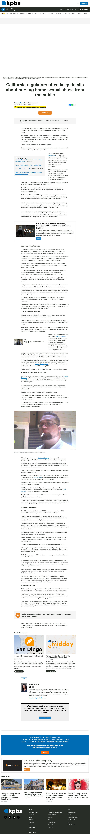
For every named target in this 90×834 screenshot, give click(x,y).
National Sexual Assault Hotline (23, 168)
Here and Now (72, 10)
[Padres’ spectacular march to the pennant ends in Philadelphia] (61, 644)
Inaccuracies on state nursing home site (29, 656)
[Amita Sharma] (24, 687)
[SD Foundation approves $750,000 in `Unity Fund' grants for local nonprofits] (34, 784)
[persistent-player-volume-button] (7, 10)
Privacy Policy (32, 827)
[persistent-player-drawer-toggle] (84, 10)
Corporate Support (72, 812)
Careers (30, 817)
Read (38, 238)
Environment (49, 792)
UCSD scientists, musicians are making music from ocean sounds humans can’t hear (56, 796)
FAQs (49, 819)
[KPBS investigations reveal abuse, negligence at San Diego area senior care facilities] (25, 231)
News (15, 14)
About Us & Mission (33, 812)
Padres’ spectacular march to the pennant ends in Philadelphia (58, 657)
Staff (30, 829)
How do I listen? (51, 822)
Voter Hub (9, 14)
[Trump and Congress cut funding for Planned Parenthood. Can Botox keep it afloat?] (11, 784)
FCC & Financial (32, 819)
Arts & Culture (39, 14)
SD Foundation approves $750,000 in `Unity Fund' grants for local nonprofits (33, 794)
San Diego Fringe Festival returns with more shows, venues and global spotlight (78, 795)
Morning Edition (14, 10)
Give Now (84, 4)
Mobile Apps (31, 822)
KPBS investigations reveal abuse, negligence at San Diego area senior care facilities (53, 226)
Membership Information (73, 817)
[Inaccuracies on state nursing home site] (29, 644)
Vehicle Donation (71, 824)
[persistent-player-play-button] (3, 10)
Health (25, 339)
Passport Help (51, 824)
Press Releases (32, 824)
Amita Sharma (20, 103)
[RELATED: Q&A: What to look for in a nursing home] (18, 342)
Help (85, 14)
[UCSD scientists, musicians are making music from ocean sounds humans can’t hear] (56, 784)
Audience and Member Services (55, 812)
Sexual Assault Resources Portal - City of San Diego (28, 165)
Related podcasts (21, 633)
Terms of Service (32, 832)
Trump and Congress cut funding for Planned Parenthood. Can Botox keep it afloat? (10, 796)
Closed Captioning (52, 814)
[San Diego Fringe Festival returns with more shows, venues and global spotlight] (78, 784)
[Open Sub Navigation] (17, 14)
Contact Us (50, 817)
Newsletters (31, 814)
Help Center (50, 827)
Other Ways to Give (72, 819)
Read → (26, 769)
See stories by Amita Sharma (37, 698)
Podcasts (59, 14)
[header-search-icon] (78, 3)
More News (6, 776)
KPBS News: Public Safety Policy (38, 761)
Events (79, 14)
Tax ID (69, 822)
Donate (45, 752)
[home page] (10, 3)
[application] (45, 51)
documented (51, 155)
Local (24, 678)
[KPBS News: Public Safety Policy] (12, 765)
